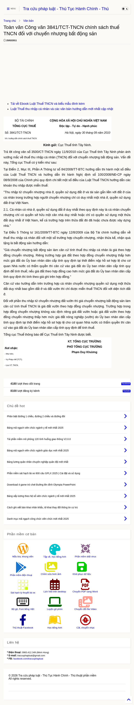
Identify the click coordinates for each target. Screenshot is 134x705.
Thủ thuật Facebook (23, 627)
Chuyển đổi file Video (85, 609)
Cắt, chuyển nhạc (85, 627)
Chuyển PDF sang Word (85, 591)
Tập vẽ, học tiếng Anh (54, 556)
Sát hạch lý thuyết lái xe (23, 592)
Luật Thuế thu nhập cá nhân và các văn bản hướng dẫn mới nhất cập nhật (61, 109)
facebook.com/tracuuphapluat (28, 658)
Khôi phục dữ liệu (82, 574)
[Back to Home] (128, 699)
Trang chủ (9, 20)
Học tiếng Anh (54, 627)
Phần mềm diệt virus (85, 556)
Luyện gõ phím (54, 609)
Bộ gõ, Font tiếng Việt (23, 609)
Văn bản (28, 20)
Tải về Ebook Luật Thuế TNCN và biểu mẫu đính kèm (47, 103)
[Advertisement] (67, 74)
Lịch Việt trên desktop (54, 591)
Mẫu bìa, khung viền (22, 556)
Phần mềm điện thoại (21, 575)
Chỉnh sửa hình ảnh (51, 574)
